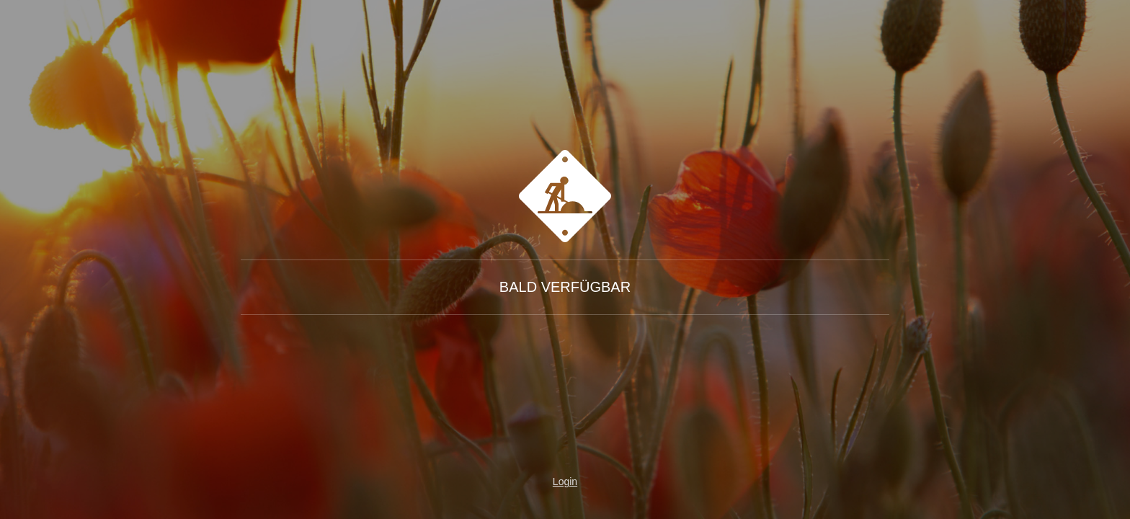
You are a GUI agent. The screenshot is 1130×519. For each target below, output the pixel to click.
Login (565, 481)
